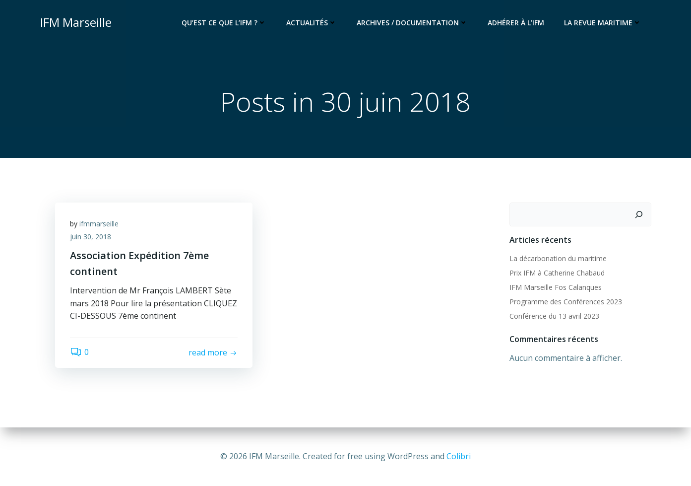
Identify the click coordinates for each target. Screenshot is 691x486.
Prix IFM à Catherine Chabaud (557, 273)
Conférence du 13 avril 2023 (554, 316)
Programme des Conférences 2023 (565, 301)
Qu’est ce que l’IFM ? (224, 22)
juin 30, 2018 (90, 236)
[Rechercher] (639, 214)
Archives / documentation (412, 22)
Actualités (311, 22)
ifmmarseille (99, 223)
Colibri (458, 456)
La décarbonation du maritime (558, 258)
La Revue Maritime (602, 22)
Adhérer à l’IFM (516, 22)
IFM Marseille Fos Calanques (555, 287)
